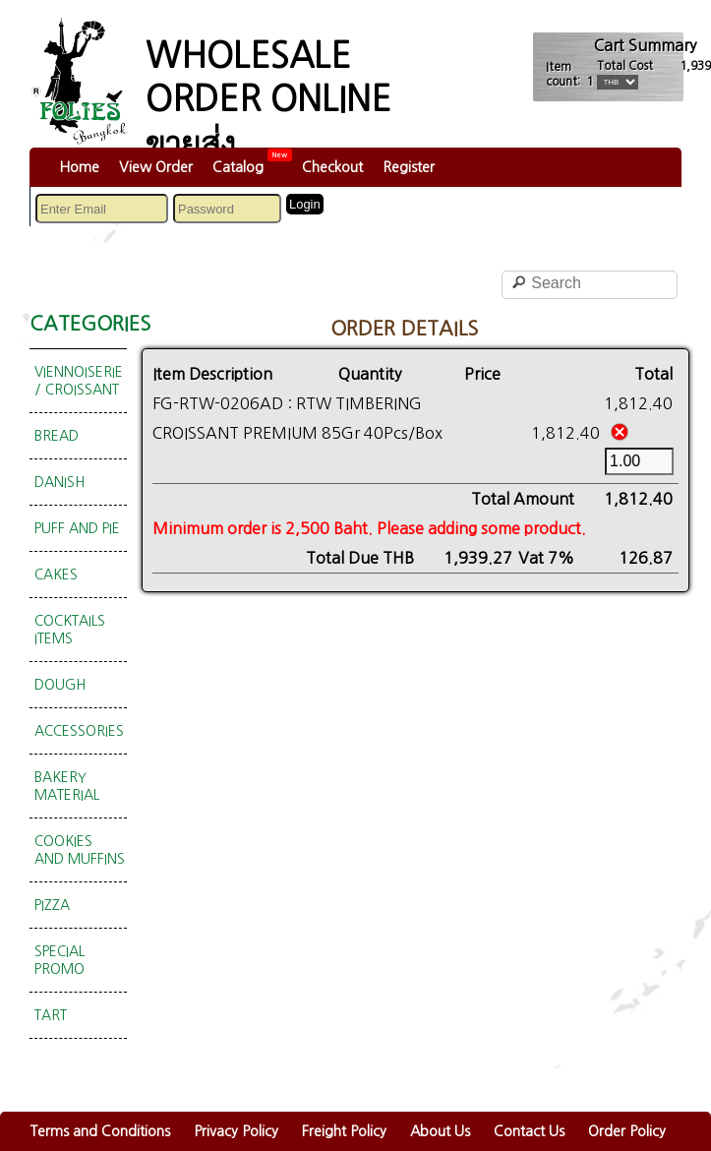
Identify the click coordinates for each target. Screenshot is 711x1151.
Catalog (238, 167)
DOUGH (60, 685)
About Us (440, 1131)
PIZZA (52, 905)
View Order (156, 167)
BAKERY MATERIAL (66, 786)
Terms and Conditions (100, 1131)
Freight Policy (344, 1131)
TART (50, 1015)
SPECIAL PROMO (59, 960)
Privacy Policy (236, 1131)
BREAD (56, 436)
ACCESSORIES (79, 731)
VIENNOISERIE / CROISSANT (78, 380)
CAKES (56, 574)
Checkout (332, 167)
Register (409, 167)
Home (79, 167)
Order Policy (627, 1131)
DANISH (59, 482)
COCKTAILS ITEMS (69, 629)
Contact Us (529, 1131)
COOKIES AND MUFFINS (79, 850)
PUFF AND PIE (77, 528)
